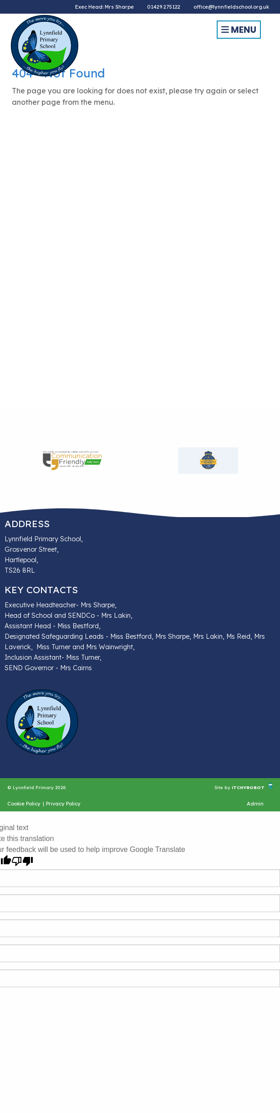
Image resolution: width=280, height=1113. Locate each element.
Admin (255, 803)
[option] (72, 460)
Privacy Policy (63, 803)
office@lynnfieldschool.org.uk (231, 7)
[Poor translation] (22, 861)
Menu (238, 30)
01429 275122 (163, 7)
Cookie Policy (24, 803)
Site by (223, 787)
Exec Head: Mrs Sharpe (104, 7)
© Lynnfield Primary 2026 (36, 787)
